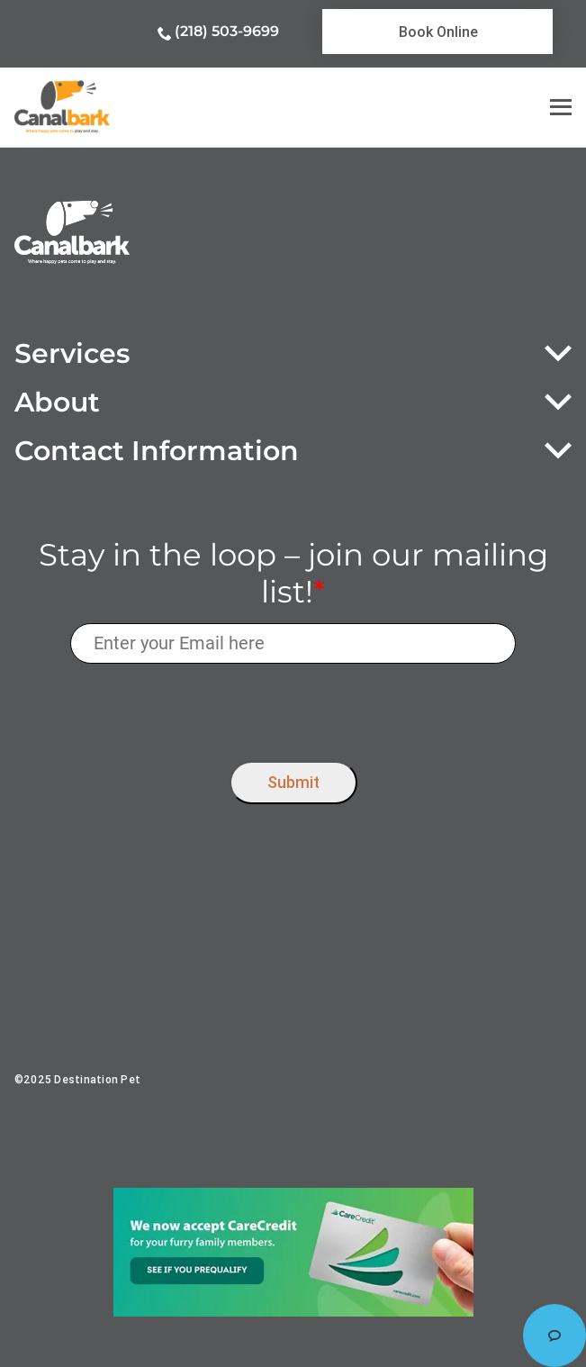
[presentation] (293, 708)
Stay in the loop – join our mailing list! (293, 574)
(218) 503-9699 (227, 31)
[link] (437, 31)
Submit (293, 782)
